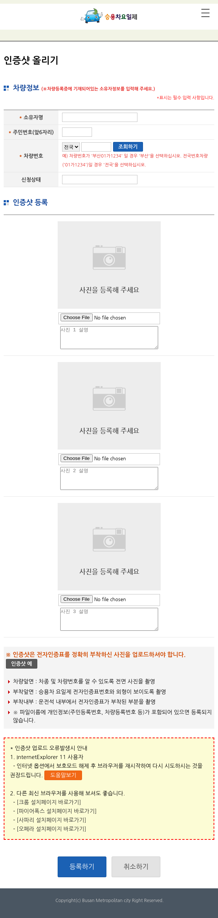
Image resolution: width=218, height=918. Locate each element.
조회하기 (128, 146)
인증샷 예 (21, 663)
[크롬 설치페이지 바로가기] (49, 802)
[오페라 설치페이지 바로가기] (51, 829)
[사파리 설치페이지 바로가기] (51, 820)
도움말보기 (63, 775)
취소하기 (136, 867)
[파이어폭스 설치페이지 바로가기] (57, 811)
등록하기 (82, 867)
